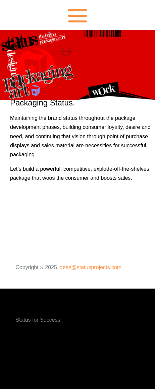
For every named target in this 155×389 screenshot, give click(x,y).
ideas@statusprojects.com (89, 267)
